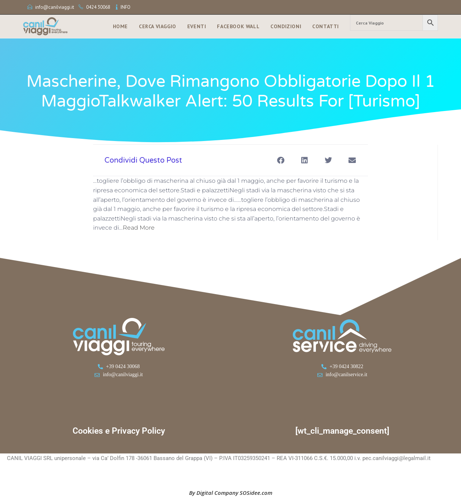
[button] (280, 160)
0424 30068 (98, 7)
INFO (125, 7)
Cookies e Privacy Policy (119, 431)
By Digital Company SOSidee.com (230, 492)
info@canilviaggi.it (54, 7)
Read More (139, 227)
